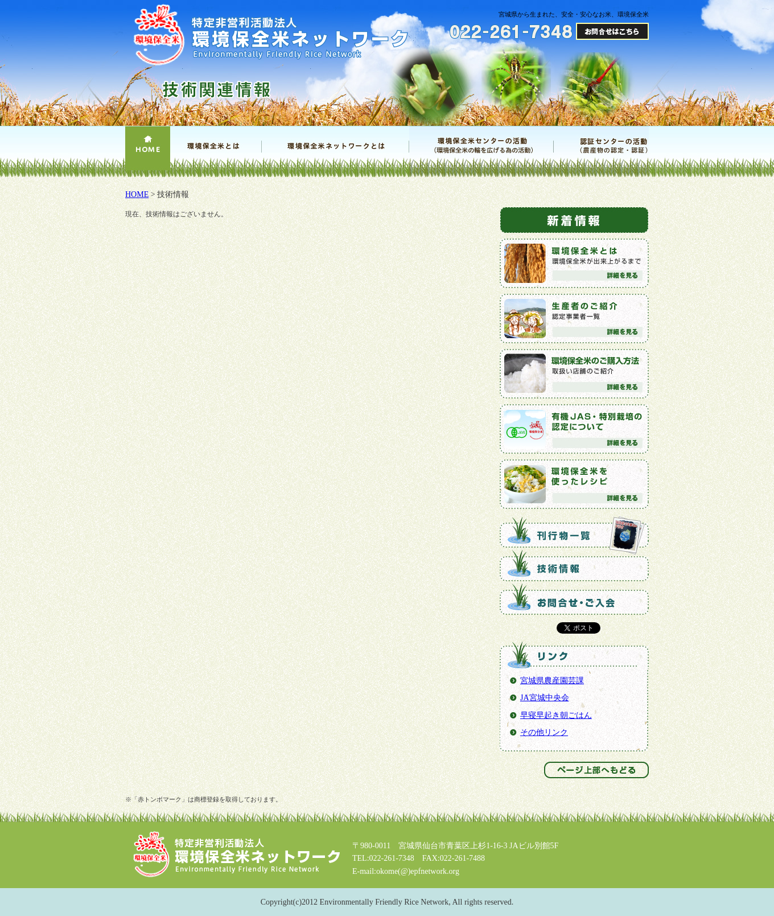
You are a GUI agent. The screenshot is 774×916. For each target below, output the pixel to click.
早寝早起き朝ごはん (556, 715)
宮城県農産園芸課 (552, 680)
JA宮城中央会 (544, 697)
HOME (137, 194)
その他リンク (544, 732)
